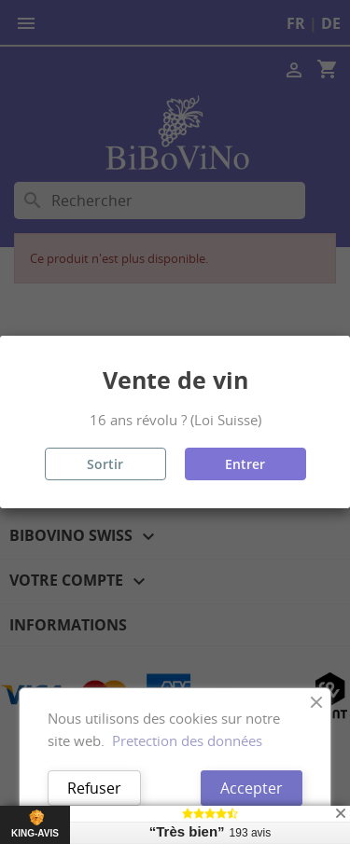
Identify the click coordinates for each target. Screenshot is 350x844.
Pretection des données (187, 740)
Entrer (245, 464)
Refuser (94, 788)
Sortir (105, 464)
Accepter (251, 788)
